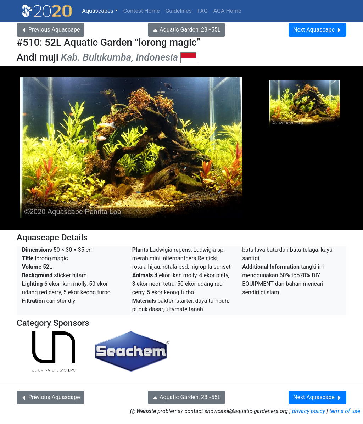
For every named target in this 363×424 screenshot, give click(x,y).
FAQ (202, 10)
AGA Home (227, 10)
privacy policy (308, 411)
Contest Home (141, 10)
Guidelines (178, 10)
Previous (50, 29)
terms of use (344, 411)
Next (317, 29)
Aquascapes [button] (97, 10)
